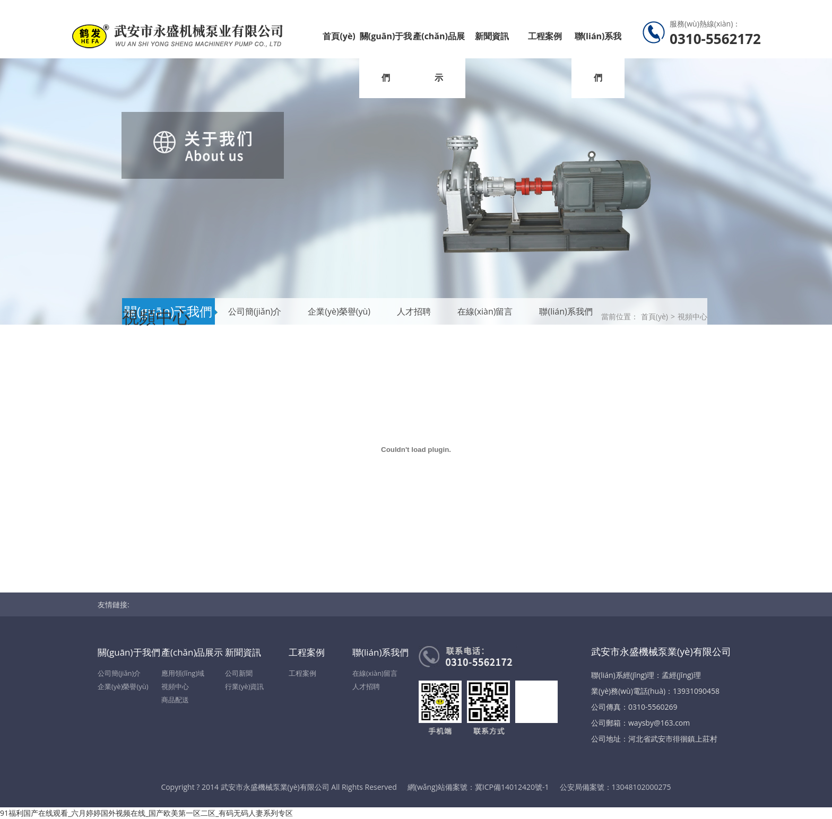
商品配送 (175, 699)
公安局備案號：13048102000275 (615, 787)
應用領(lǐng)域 (182, 673)
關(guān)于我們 (386, 56)
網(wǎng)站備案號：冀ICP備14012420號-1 (478, 787)
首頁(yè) (339, 36)
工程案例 (545, 36)
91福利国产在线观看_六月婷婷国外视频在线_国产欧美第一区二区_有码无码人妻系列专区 (146, 813)
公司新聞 (239, 673)
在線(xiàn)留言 (374, 673)
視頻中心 (692, 316)
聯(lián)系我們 (598, 56)
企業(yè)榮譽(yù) (123, 686)
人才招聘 (366, 686)
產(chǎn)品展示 (439, 56)
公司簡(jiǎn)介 (119, 673)
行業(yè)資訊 (244, 686)
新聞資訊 (492, 36)
